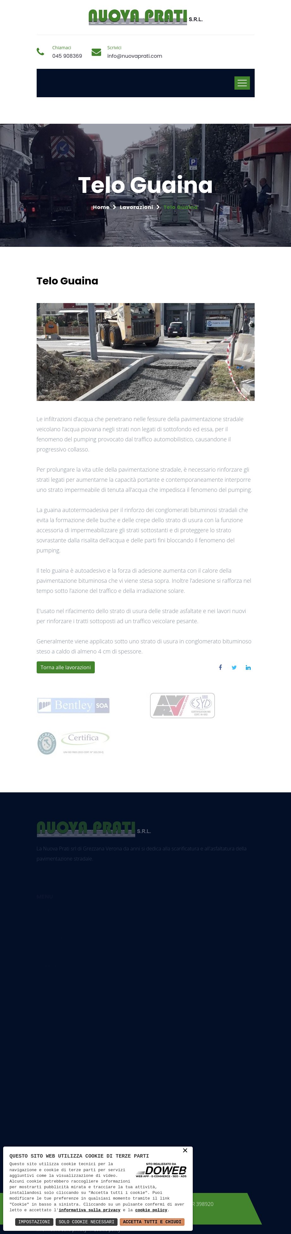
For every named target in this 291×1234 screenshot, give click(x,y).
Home (101, 207)
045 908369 (67, 56)
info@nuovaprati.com (134, 56)
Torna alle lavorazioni (66, 667)
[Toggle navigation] (242, 83)
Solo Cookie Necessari (86, 1222)
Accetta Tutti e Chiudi (152, 1222)
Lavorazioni (137, 207)
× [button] (185, 1151)
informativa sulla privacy (89, 1210)
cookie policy (151, 1210)
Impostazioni (34, 1222)
